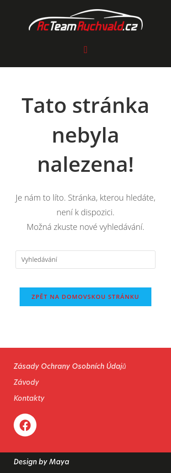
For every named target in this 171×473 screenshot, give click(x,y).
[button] (85, 49)
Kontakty (29, 399)
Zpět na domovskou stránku (85, 296)
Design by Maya (41, 462)
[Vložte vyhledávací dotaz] (86, 259)
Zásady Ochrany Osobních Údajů (70, 367)
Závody (26, 383)
